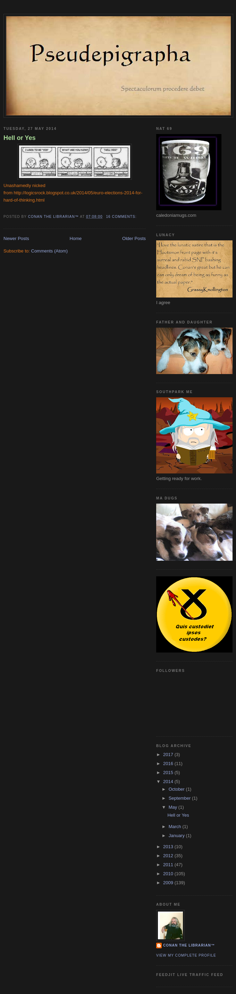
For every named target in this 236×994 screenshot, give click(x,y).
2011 (169, 864)
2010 (169, 873)
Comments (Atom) (49, 251)
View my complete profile (186, 955)
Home (76, 238)
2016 (169, 763)
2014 (169, 781)
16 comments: (122, 217)
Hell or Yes (19, 137)
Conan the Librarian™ (189, 945)
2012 (169, 855)
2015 (169, 772)
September (180, 798)
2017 (169, 754)
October (177, 789)
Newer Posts (16, 238)
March (176, 826)
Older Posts (134, 238)
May (173, 807)
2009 (169, 882)
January (177, 835)
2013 (169, 846)
